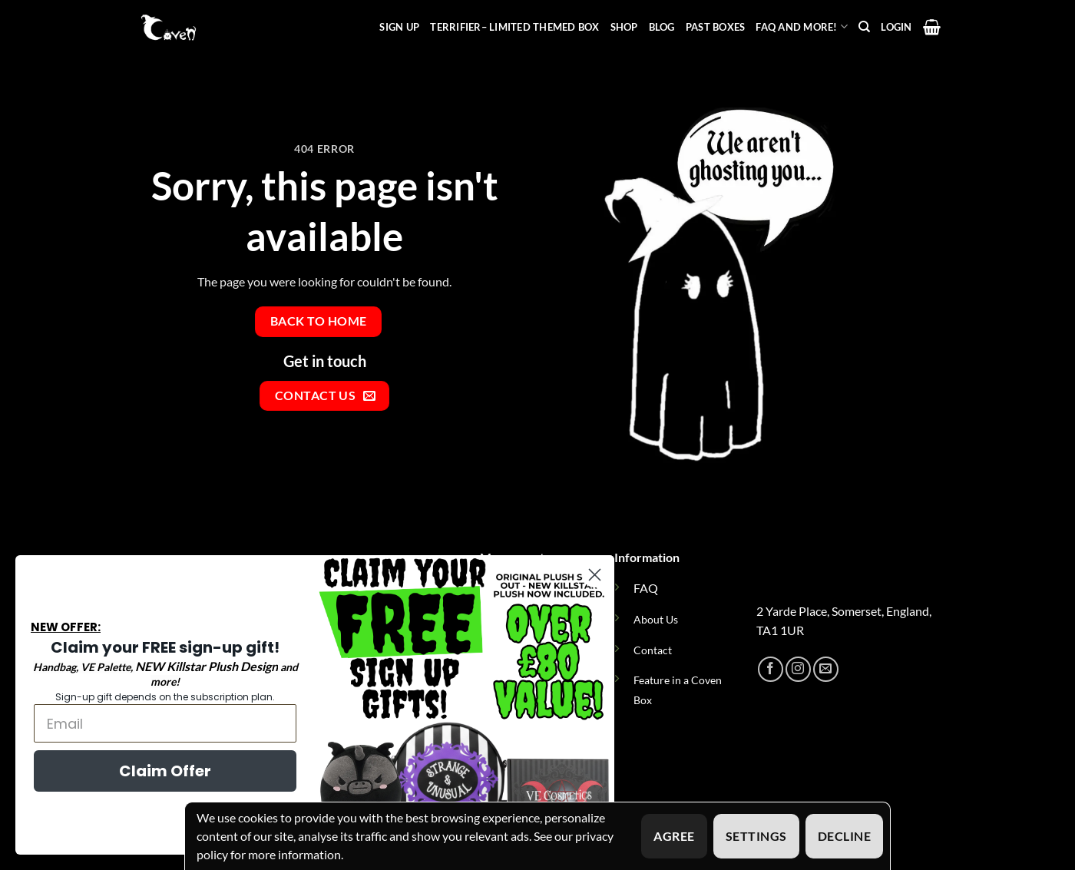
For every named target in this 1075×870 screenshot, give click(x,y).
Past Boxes (716, 27)
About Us (655, 619)
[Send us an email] (825, 669)
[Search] (864, 26)
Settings (756, 836)
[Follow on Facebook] (770, 669)
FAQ (645, 588)
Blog (662, 27)
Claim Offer (165, 771)
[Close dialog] (594, 574)
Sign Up (399, 27)
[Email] (165, 723)
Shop (624, 27)
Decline (844, 836)
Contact (652, 650)
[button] (896, 27)
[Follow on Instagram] (798, 669)
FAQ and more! (802, 26)
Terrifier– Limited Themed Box (514, 27)
